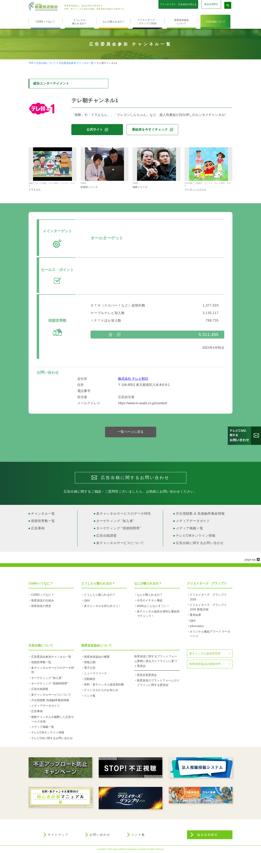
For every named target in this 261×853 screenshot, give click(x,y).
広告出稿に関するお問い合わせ (200, 543)
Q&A (87, 600)
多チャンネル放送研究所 (205, 653)
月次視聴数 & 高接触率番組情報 (200, 513)
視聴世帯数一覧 (43, 521)
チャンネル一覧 (43, 513)
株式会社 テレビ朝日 (133, 378)
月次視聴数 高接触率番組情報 (50, 700)
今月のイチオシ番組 (150, 600)
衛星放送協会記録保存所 (205, 663)
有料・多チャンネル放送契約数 (104, 684)
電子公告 (89, 667)
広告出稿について (215, 21)
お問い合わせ (100, 834)
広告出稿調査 (106, 535)
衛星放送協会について (181, 22)
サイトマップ (58, 834)
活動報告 (89, 679)
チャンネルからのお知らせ (101, 690)
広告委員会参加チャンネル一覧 (51, 656)
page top (250, 559)
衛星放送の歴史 (41, 606)
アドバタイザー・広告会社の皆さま (178, 4)
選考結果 (195, 614)
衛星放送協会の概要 (97, 656)
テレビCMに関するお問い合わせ (52, 738)
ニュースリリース (95, 673)
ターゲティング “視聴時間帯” (118, 528)
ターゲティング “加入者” (115, 521)
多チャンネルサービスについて (120, 543)
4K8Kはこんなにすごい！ (153, 606)
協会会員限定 (211, 4)
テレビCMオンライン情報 (195, 535)
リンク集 (89, 695)
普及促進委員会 (147, 674)
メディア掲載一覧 (189, 528)
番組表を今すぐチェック (150, 129)
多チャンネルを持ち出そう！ (102, 606)
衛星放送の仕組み (42, 600)
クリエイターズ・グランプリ (207, 583)
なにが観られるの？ (114, 21)
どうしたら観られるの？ (79, 22)
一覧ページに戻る (130, 431)
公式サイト (94, 129)
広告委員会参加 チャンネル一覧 (76, 63)
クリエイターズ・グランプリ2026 (147, 22)
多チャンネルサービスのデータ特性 (123, 513)
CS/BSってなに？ (45, 21)
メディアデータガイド (193, 521)
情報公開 (89, 662)
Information (197, 626)
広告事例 (38, 528)
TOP (31, 63)
